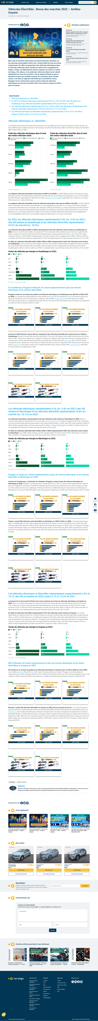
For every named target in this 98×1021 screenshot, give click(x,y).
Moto (44, 985)
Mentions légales (61, 989)
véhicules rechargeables (52, 198)
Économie (26, 16)
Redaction (21, 786)
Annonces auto (25, 2)
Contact (59, 980)
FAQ (58, 987)
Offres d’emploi (69, 2)
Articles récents (21, 782)
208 (69, 296)
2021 (73, 234)
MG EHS (20, 672)
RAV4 (75, 523)
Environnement (46, 993)
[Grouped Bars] (28, 161)
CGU (58, 991)
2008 (52, 296)
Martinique (12, 847)
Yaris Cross (67, 340)
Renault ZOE (61, 298)
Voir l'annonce (20, 870)
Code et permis (46, 989)
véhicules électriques (52, 421)
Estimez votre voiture (41, 2)
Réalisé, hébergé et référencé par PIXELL (81, 1019)
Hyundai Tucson (74, 345)
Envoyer (52, 930)
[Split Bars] (49, 266)
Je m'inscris (85, 885)
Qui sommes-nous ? (61, 982)
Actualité (45, 980)
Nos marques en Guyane (34, 998)
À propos (12, 782)
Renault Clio (12, 712)
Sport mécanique (47, 987)
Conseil (45, 991)
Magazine (55, 2)
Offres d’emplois (47, 997)
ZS (33, 672)
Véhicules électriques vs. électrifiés (24, 98)
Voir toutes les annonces (21, 874)
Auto (44, 982)
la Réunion (16, 345)
